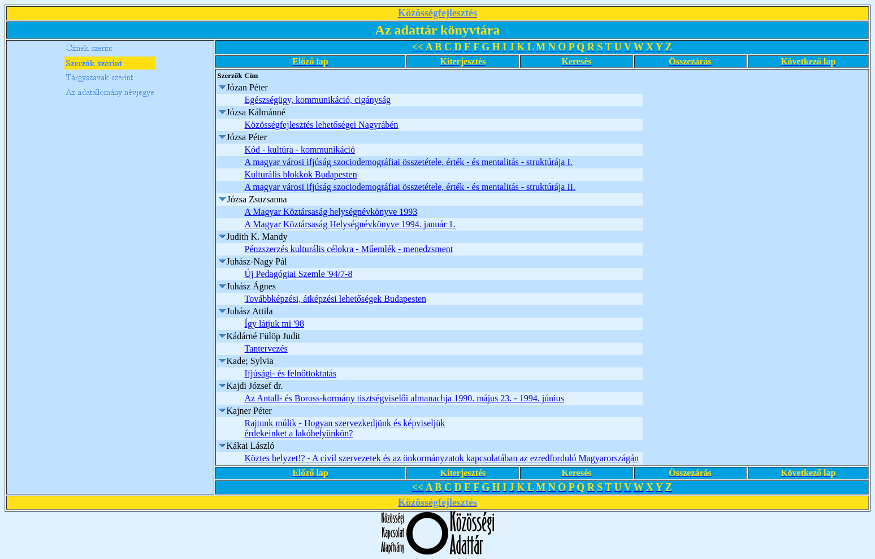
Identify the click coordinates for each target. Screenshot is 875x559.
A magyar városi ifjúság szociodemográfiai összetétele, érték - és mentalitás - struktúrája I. (409, 162)
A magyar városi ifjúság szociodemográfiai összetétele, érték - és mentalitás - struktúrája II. (410, 187)
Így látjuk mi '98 (275, 323)
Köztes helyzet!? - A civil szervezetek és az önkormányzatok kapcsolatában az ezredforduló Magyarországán (442, 458)
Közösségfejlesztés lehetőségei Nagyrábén (321, 124)
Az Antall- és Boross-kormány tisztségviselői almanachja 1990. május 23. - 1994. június (404, 398)
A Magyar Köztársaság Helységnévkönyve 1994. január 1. (350, 224)
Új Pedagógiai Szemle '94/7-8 (299, 274)
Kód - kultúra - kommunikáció (300, 149)
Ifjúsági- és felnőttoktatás (291, 373)
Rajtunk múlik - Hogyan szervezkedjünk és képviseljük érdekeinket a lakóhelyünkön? (345, 428)
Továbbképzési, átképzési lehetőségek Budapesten (335, 299)
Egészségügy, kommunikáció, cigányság (318, 100)
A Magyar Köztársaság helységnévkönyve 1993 (331, 211)
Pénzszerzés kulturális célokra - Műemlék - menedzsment (349, 249)
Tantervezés (266, 348)
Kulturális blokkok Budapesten (301, 174)
